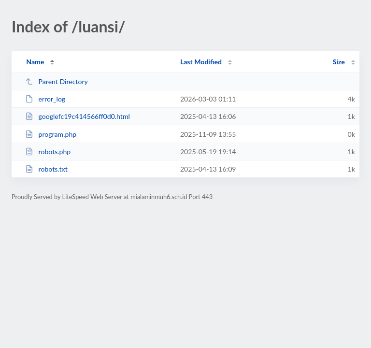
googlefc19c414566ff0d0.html (77, 116)
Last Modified (201, 62)
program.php (50, 134)
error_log (45, 99)
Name (35, 62)
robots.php (48, 151)
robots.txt (46, 169)
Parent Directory (56, 81)
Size (339, 62)
